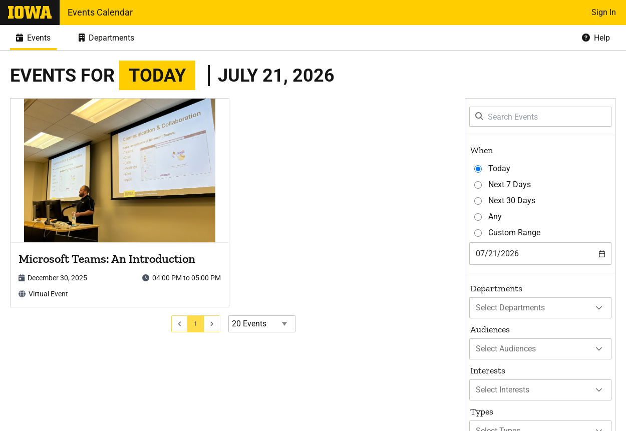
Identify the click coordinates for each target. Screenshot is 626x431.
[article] (119, 202)
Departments (496, 288)
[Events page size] (261, 323)
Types (481, 411)
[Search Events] (540, 117)
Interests (487, 370)
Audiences (490, 329)
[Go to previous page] (179, 323)
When (481, 150)
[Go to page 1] (196, 323)
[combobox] (540, 253)
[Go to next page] (212, 323)
